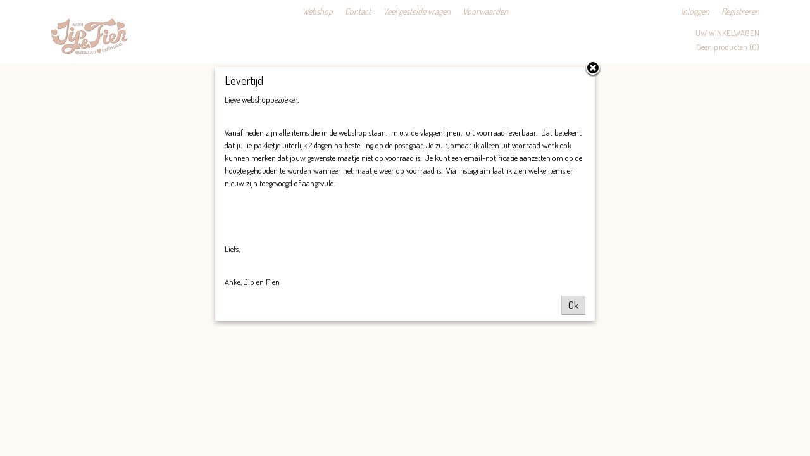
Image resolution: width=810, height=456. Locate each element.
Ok (573, 305)
